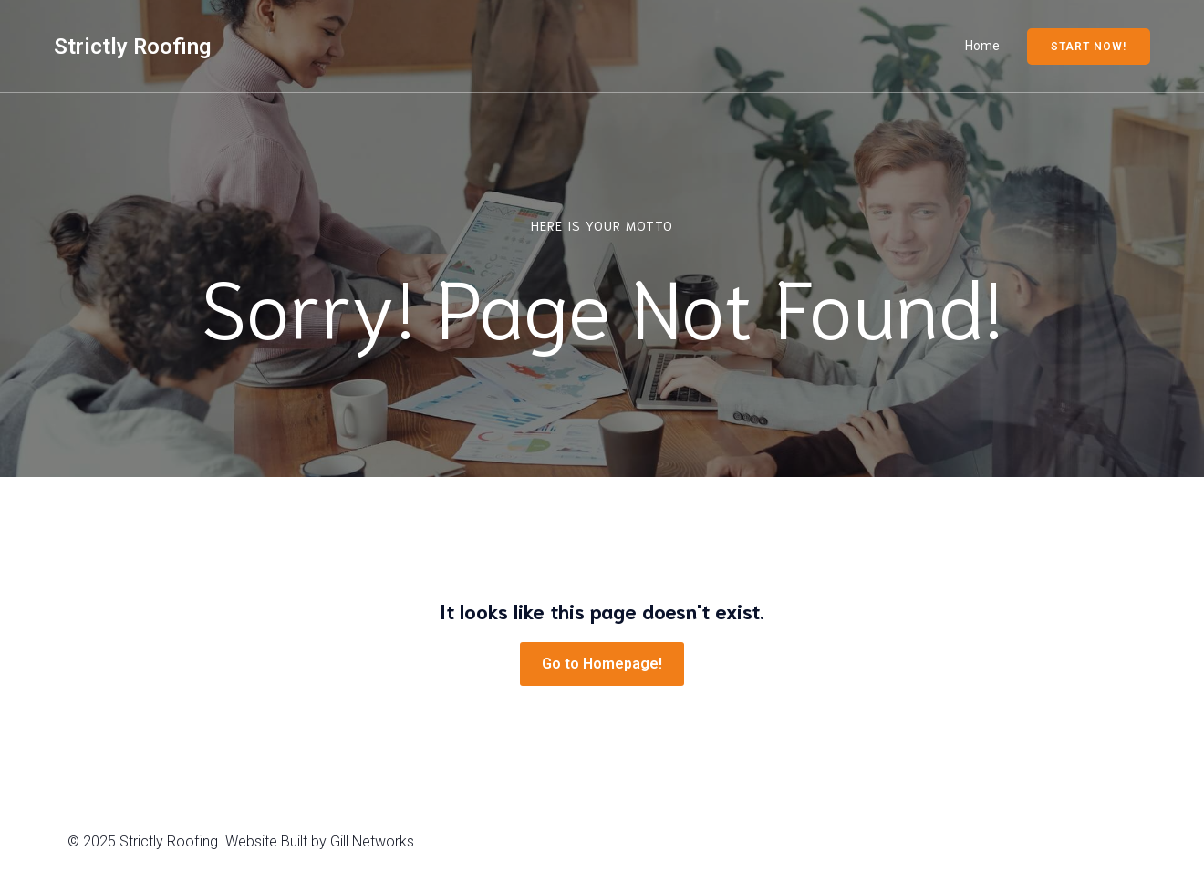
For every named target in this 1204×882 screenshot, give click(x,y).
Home (982, 45)
